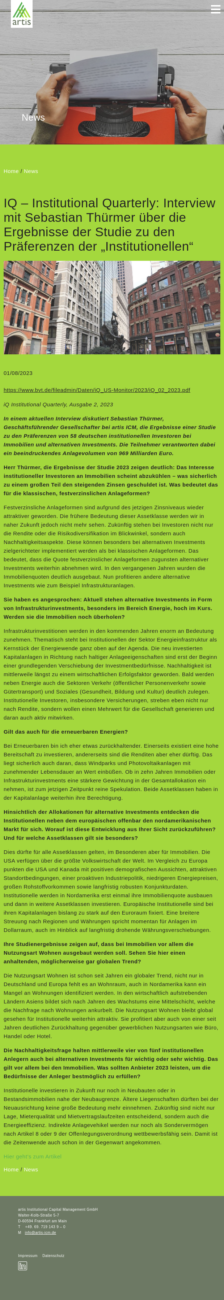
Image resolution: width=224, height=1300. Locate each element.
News (31, 171)
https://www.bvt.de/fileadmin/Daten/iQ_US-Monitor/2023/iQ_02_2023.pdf (97, 390)
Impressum (28, 1256)
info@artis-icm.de (40, 1233)
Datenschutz (53, 1256)
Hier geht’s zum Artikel (33, 1156)
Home (11, 171)
